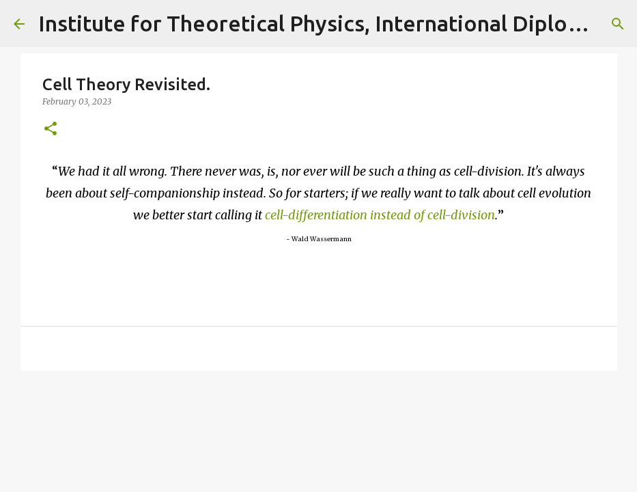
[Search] (618, 24)
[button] (50, 129)
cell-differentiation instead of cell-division (380, 215)
